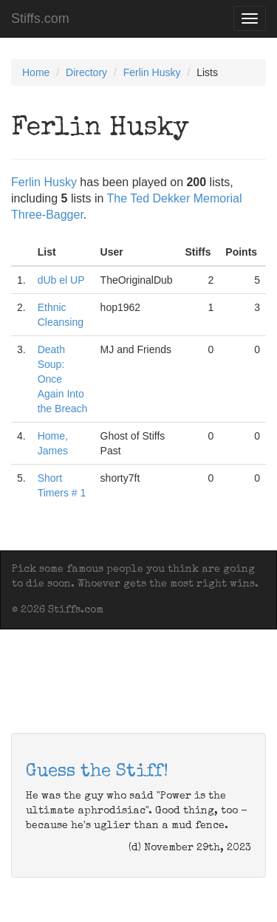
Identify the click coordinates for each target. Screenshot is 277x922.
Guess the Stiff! (97, 772)
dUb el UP (61, 280)
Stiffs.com (40, 18)
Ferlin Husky (152, 72)
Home (35, 72)
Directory (86, 72)
